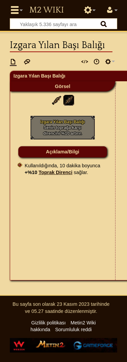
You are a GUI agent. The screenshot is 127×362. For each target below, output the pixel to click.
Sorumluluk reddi (73, 329)
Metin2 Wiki (46, 10)
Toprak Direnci (55, 172)
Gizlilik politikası (48, 322)
